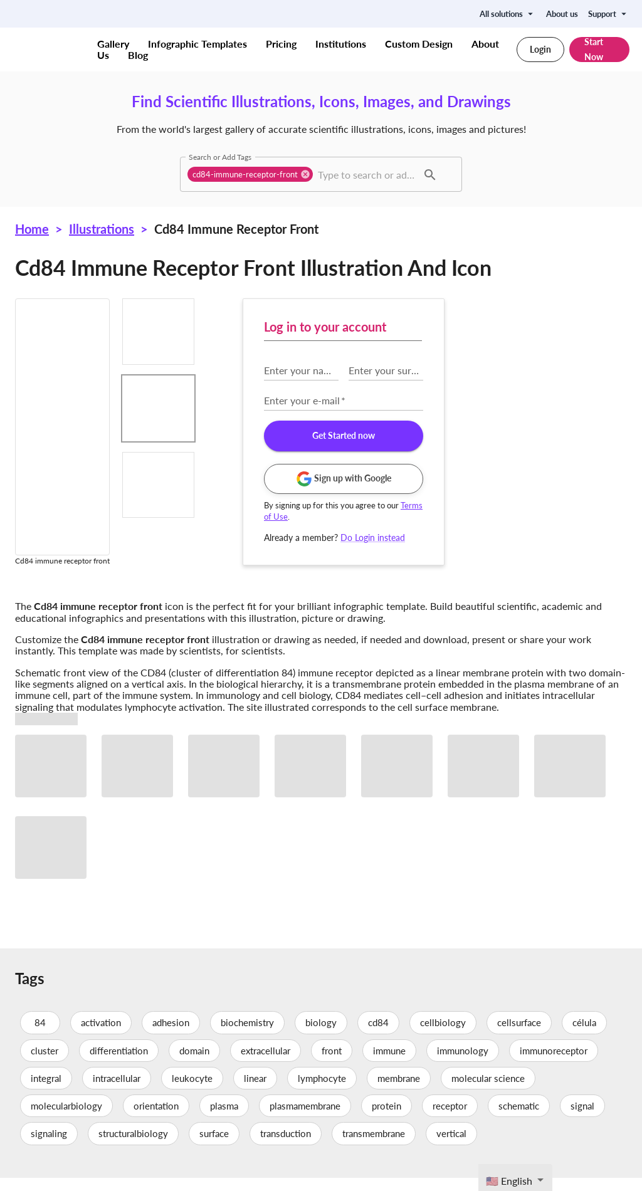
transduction (285, 1147)
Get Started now (527, 436)
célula (584, 1036)
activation (101, 1036)
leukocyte (192, 1091)
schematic (518, 1119)
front (332, 1063)
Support (608, 13)
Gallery (113, 44)
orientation (156, 1119)
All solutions (508, 13)
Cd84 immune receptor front (236, 228)
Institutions (340, 44)
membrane (398, 1091)
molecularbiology (66, 1119)
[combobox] (366, 174)
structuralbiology (133, 1147)
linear (255, 1091)
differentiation (119, 1063)
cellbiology (443, 1036)
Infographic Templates (197, 44)
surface (214, 1147)
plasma (224, 1119)
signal (582, 1119)
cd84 (378, 1036)
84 (40, 1036)
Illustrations (101, 228)
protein (386, 1119)
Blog (138, 55)
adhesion (170, 1036)
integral (46, 1091)
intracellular (116, 1091)
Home (32, 228)
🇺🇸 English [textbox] (509, 1181)
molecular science (488, 1091)
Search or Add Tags (220, 156)
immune (389, 1063)
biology (321, 1036)
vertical (451, 1147)
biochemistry (247, 1036)
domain (194, 1063)
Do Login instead (556, 537)
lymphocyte (322, 1091)
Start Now (599, 49)
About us (562, 14)
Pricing (281, 44)
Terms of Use (471, 517)
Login (540, 49)
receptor (450, 1119)
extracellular (265, 1063)
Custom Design (419, 44)
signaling (49, 1147)
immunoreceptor (553, 1063)
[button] (250, 174)
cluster (44, 1063)
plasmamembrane (305, 1119)
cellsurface (519, 1036)
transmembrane (373, 1147)
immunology (462, 1063)
